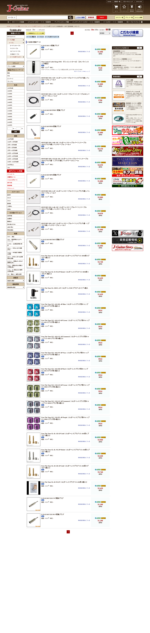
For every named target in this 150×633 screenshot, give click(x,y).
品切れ (9, 209)
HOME (109, 1)
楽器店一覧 (117, 1)
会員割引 (9, 218)
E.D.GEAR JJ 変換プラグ (50, 45)
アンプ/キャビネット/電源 (61, 22)
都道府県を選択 (11, 287)
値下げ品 (9, 182)
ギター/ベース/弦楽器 (18, 22)
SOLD (9, 200)
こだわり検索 (80, 17)
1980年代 (9, 113)
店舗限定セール (11, 177)
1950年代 (9, 105)
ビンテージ (10, 78)
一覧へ (139, 47)
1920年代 (9, 96)
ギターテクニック (128, 1)
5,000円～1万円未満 (12, 141)
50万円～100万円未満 (12, 161)
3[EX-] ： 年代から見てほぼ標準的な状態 (15, 257)
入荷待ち (9, 206)
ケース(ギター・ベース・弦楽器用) (113, 22)
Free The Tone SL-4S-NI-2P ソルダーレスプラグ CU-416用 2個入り (64, 482)
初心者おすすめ (11, 224)
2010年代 (9, 122)
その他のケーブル (14, 54)
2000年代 (9, 119)
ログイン (139, 8)
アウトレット (10, 188)
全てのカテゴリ (11, 36)
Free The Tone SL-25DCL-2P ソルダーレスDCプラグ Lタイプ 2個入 (64, 288)
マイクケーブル (14, 48)
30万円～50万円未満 (12, 159)
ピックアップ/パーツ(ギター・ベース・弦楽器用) (86, 22)
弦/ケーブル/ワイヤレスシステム (136, 22)
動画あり (9, 221)
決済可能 (9, 215)
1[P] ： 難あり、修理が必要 (14, 274)
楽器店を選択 (10, 280)
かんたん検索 (138, 17)
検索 (15, 131)
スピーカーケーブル (15, 51)
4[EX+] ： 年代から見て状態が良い (14, 249)
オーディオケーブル (15, 45)
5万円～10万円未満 (12, 150)
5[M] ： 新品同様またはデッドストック (14, 240)
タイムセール (10, 174)
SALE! (102, 17)
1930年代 (9, 99)
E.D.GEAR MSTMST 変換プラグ (52, 239)
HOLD (9, 197)
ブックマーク (124, 8)
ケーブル (24, 26)
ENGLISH (139, 1)
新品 (8, 73)
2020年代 (9, 125)
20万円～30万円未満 (12, 156)
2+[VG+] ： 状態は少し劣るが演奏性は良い (15, 262)
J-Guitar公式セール (12, 179)
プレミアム (10, 81)
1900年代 (9, 91)
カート (116, 8)
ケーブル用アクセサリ (35, 26)
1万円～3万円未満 (12, 144)
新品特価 (9, 185)
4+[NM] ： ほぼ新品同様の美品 (14, 244)
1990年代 (9, 116)
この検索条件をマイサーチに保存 (35, 33)
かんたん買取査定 (132, 8)
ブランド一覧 (129, 17)
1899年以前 (10, 88)
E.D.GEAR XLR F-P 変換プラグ (52, 498)
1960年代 (9, 108)
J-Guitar (18, 8)
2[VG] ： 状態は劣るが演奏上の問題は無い (14, 266)
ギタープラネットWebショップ (82, 71)
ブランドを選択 (11, 66)
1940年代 (9, 102)
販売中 (9, 195)
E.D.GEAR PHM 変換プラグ (51, 126)
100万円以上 (10, 164)
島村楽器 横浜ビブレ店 (84, 51)
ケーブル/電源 (16, 26)
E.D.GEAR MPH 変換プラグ (51, 175)
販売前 (9, 203)
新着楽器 (91, 17)
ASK (8, 167)
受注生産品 (10, 230)
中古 (8, 75)
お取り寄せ (10, 227)
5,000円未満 (10, 139)
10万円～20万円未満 (12, 153)
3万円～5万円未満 (12, 147)
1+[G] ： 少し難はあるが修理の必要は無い (14, 270)
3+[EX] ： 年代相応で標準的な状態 (14, 253)
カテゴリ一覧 (119, 17)
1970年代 (9, 110)
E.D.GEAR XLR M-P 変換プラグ (52, 514)
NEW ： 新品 (10, 236)
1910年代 (9, 93)
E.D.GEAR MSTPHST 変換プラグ (53, 110)
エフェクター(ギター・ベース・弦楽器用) (39, 22)
